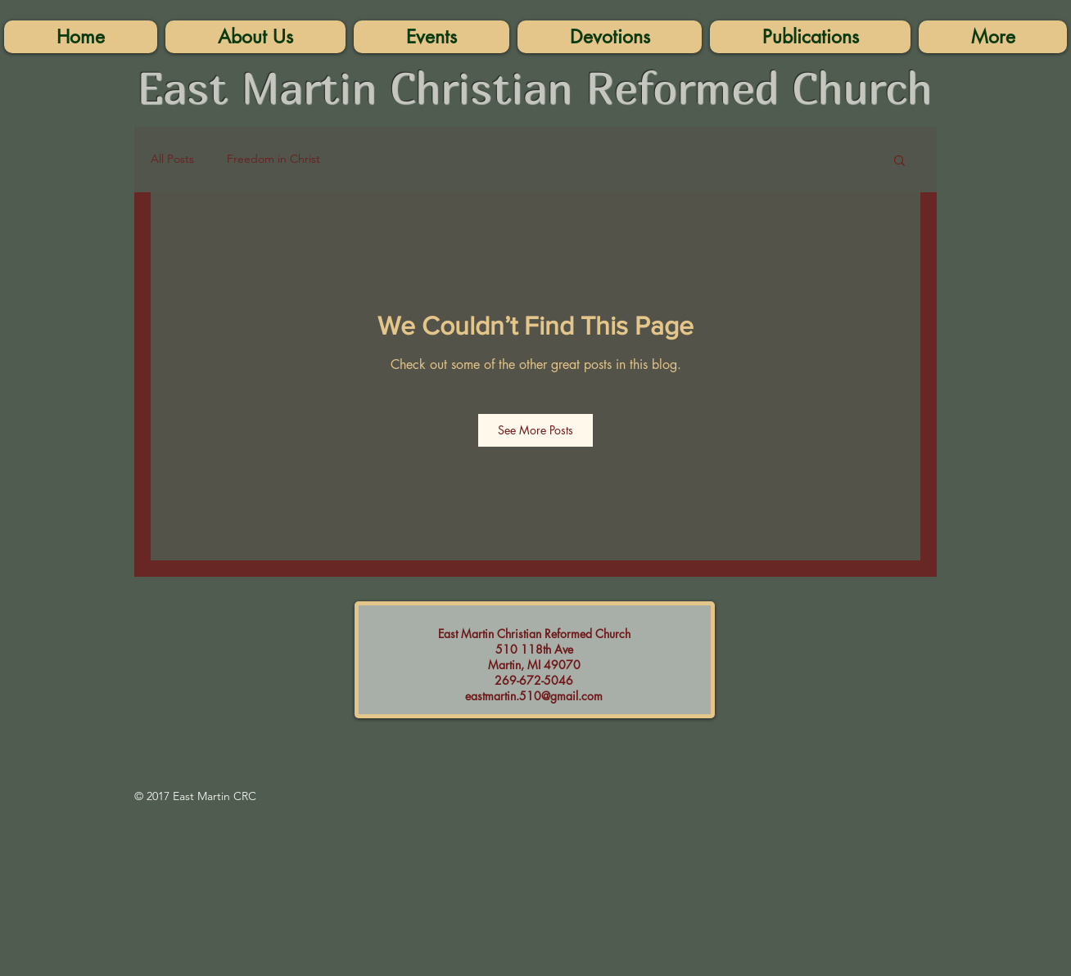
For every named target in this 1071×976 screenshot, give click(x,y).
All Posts (172, 158)
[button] (993, 36)
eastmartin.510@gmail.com (534, 696)
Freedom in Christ (273, 158)
